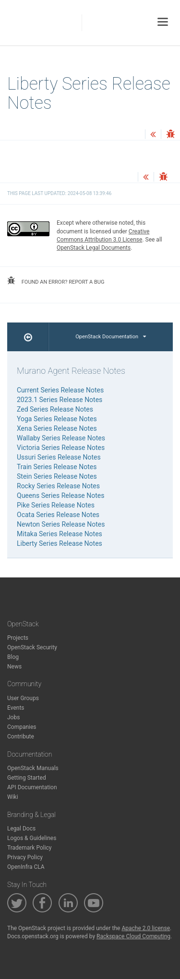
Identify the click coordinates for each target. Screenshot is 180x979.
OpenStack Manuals (33, 768)
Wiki (12, 797)
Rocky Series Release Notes (58, 486)
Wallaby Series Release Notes (61, 438)
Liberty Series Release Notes (59, 543)
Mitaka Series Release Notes (59, 534)
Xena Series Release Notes (57, 428)
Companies (21, 727)
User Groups (23, 698)
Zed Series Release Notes (55, 409)
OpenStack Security (32, 647)
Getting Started (26, 777)
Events (15, 707)
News (14, 666)
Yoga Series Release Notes (57, 419)
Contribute (20, 736)
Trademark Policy (29, 847)
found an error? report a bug (55, 280)
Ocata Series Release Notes (58, 514)
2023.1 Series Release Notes (59, 399)
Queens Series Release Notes (60, 495)
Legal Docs (21, 828)
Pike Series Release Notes (56, 505)
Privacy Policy (25, 857)
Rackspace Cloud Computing (133, 936)
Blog (13, 657)
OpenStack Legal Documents (94, 247)
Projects (17, 637)
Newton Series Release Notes (61, 524)
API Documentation (32, 787)
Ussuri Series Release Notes (59, 457)
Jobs (13, 717)
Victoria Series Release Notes (61, 447)
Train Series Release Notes (56, 467)
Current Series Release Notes (60, 390)
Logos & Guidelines (31, 838)
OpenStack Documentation (110, 337)
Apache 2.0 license (145, 928)
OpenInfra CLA (26, 867)
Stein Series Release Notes (57, 476)
